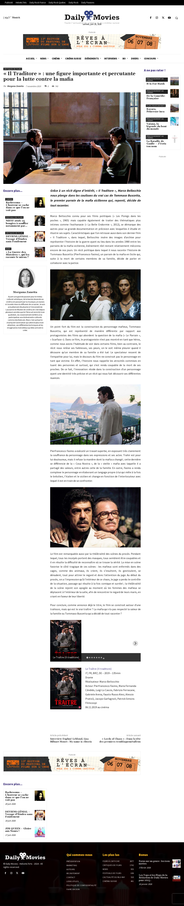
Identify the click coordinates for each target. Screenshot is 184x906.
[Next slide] (135, 643)
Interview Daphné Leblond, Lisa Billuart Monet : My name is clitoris (71, 740)
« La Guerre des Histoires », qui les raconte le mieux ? (17, 255)
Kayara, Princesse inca (155, 110)
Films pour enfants (155, 106)
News (8, 249)
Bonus (143, 855)
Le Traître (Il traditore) (98, 668)
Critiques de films (12, 69)
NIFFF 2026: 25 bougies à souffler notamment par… (17, 223)
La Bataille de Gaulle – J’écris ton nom (156, 144)
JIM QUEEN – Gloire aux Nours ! (18, 830)
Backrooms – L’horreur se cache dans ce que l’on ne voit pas (18, 206)
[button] (176, 18)
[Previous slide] (55, 643)
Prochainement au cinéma (155, 80)
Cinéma (9, 199)
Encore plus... (12, 191)
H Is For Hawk (155, 83)
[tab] (87, 657)
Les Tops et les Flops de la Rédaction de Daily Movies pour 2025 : (153, 878)
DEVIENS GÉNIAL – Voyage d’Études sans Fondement (18, 239)
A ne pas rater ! (155, 70)
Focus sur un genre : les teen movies (154, 862)
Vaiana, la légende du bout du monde (156, 126)
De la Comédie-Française (156, 97)
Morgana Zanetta (15, 86)
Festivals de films (14, 217)
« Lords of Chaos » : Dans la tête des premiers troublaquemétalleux (120, 740)
